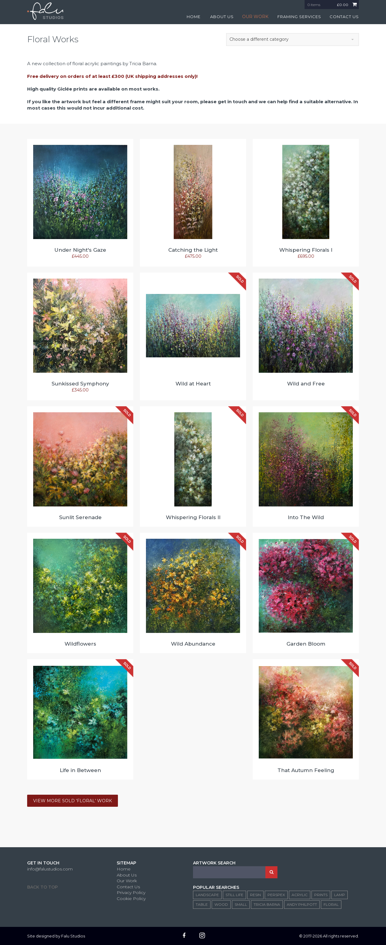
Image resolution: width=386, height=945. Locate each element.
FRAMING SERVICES (299, 16)
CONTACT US (344, 16)
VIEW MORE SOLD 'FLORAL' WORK (72, 800)
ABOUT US (222, 16)
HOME (194, 16)
